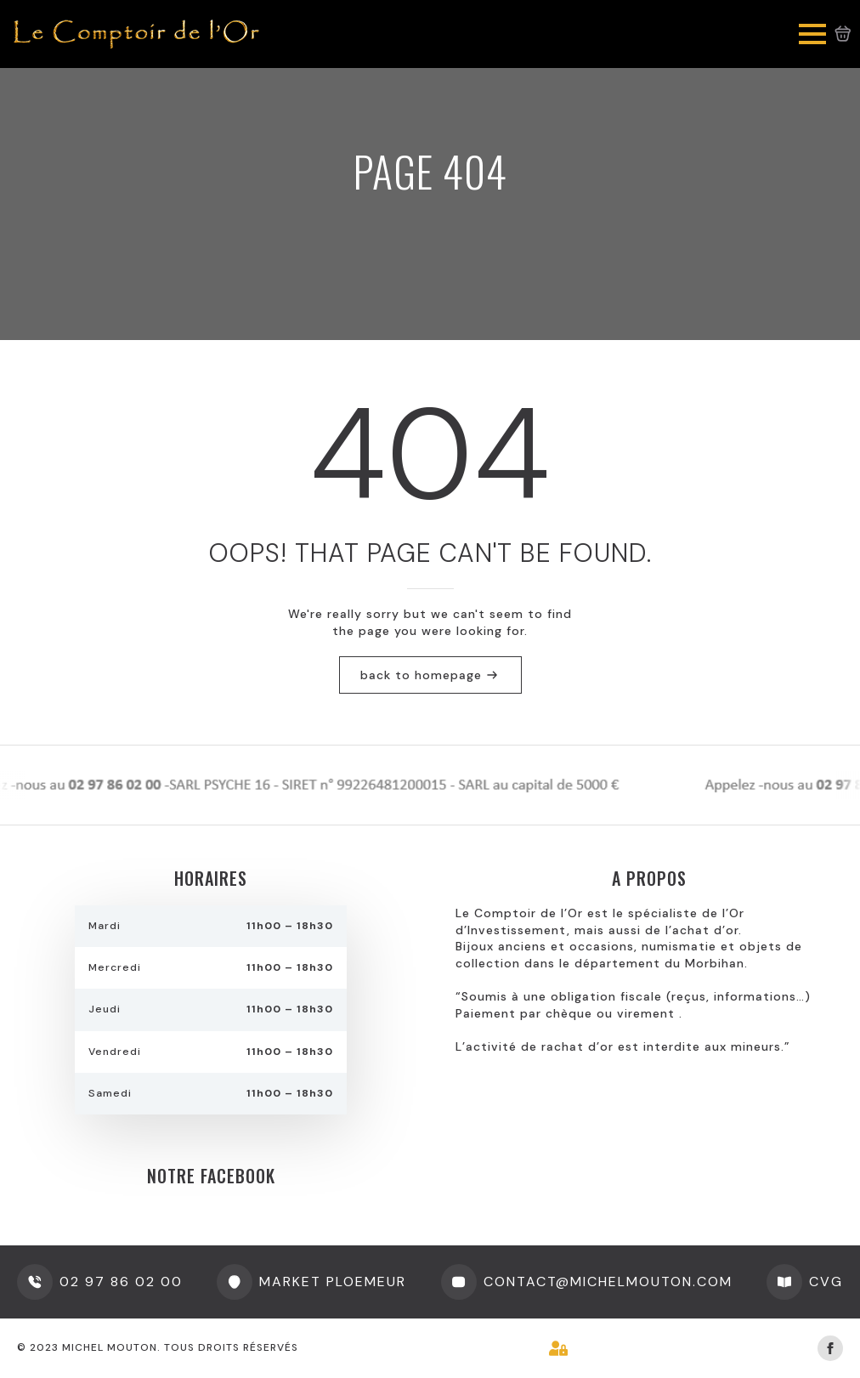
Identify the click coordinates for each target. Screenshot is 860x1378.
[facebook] (830, 1348)
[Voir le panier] (843, 34)
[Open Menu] (812, 34)
